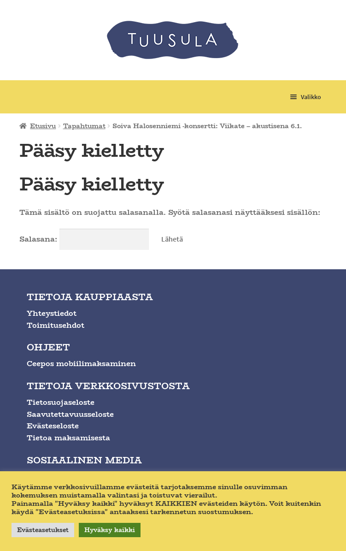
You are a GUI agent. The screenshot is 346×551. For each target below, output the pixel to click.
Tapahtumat (84, 126)
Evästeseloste (53, 426)
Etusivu (43, 126)
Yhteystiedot (51, 313)
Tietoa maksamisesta (68, 438)
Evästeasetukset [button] (43, 529)
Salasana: (84, 239)
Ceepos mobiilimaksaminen (81, 363)
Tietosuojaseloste (60, 402)
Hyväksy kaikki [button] (109, 529)
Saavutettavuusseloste (70, 414)
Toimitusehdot (55, 325)
